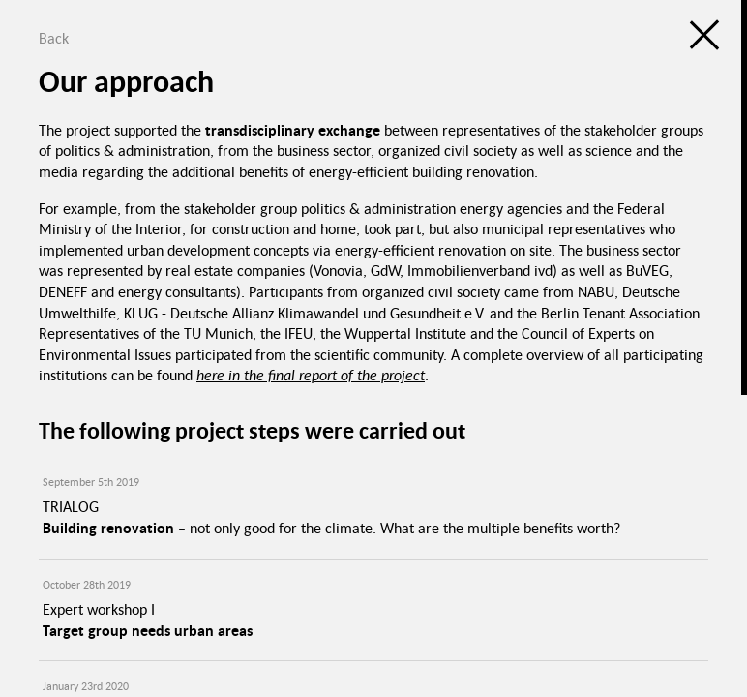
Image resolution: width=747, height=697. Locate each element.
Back (54, 37)
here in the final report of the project (310, 374)
